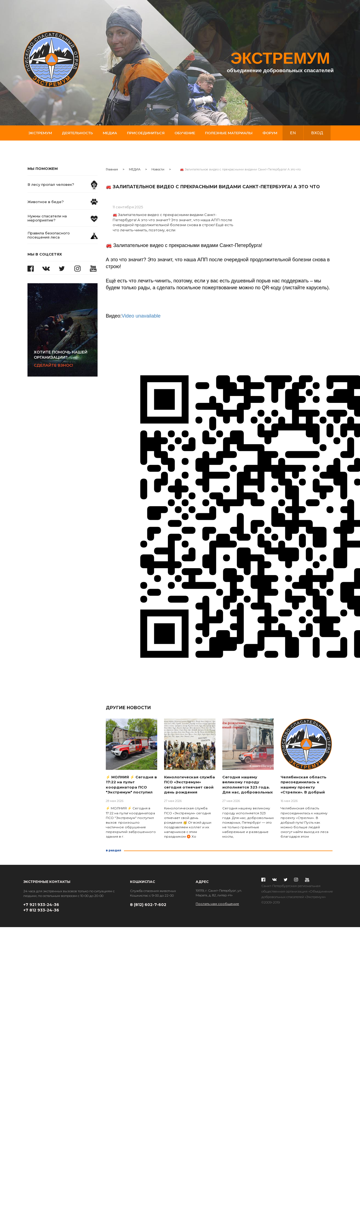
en (293, 132)
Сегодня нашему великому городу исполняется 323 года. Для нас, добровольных (247, 785)
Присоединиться (146, 133)
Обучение (185, 133)
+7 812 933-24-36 (41, 910)
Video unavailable (141, 316)
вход (317, 132)
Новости (157, 169)
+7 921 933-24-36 (41, 904)
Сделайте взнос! (66, 359)
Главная (112, 169)
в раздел (113, 850)
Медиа (110, 133)
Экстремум (40, 133)
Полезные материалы (229, 133)
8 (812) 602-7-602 (148, 904)
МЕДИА (134, 169)
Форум (269, 133)
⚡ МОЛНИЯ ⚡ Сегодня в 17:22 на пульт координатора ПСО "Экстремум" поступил (131, 785)
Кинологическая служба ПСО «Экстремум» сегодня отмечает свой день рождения (189, 785)
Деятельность (77, 133)
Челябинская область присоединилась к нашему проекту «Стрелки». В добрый (303, 785)
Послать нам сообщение (217, 904)
